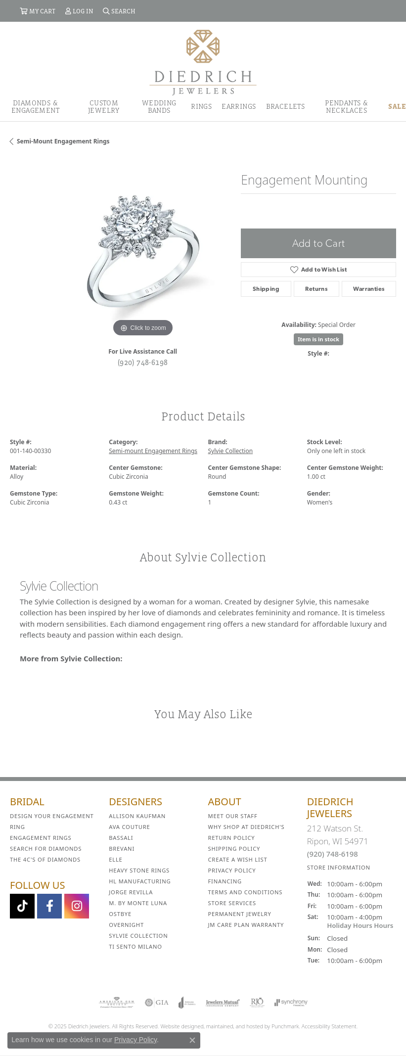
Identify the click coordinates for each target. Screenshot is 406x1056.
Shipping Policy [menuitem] (234, 848)
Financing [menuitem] (225, 881)
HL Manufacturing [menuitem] (140, 881)
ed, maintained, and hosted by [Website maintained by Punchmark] (234, 1026)
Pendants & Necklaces (346, 106)
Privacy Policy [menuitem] (232, 870)
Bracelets (285, 106)
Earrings (239, 106)
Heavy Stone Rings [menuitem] (139, 870)
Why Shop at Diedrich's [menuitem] (246, 826)
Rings (201, 106)
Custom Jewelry (104, 106)
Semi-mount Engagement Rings (63, 141)
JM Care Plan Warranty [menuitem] (246, 924)
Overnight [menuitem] (126, 924)
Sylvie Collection (230, 451)
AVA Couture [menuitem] (129, 826)
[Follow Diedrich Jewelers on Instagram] (76, 906)
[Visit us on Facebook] (49, 906)
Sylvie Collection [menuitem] (138, 935)
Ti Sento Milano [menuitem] (135, 946)
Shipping (266, 288)
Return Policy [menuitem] (231, 837)
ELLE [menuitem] (115, 859)
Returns (316, 288)
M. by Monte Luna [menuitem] (138, 903)
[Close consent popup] (192, 1040)
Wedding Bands (159, 106)
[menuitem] (116, 1002)
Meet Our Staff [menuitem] (233, 816)
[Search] (119, 10)
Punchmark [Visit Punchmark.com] (285, 1026)
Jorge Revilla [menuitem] (131, 892)
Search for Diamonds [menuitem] (46, 848)
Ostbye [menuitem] (120, 914)
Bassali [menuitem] (121, 837)
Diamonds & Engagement (35, 106)
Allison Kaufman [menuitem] (137, 816)
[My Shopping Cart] (37, 10)
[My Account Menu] (79, 10)
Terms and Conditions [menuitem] (245, 892)
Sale (397, 106)
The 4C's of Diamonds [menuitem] (45, 859)
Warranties (368, 288)
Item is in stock (318, 339)
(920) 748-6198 (143, 362)
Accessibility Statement (329, 1026)
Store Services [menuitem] (232, 903)
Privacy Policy (135, 1040)
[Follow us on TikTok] (22, 906)
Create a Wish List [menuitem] (238, 859)
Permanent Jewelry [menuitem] (239, 914)
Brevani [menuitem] (122, 848)
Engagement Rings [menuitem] (41, 837)
